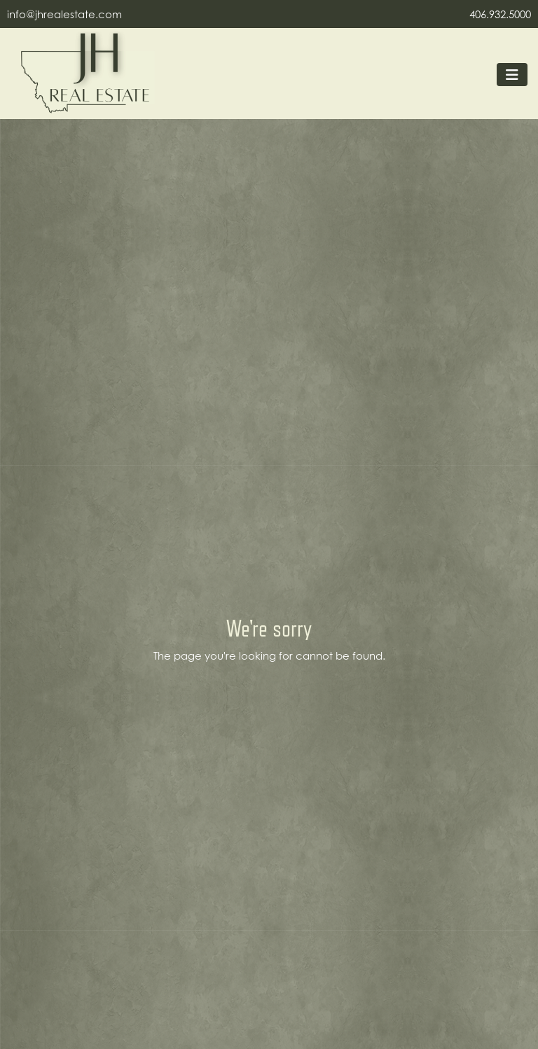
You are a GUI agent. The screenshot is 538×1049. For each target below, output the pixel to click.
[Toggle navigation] (512, 74)
